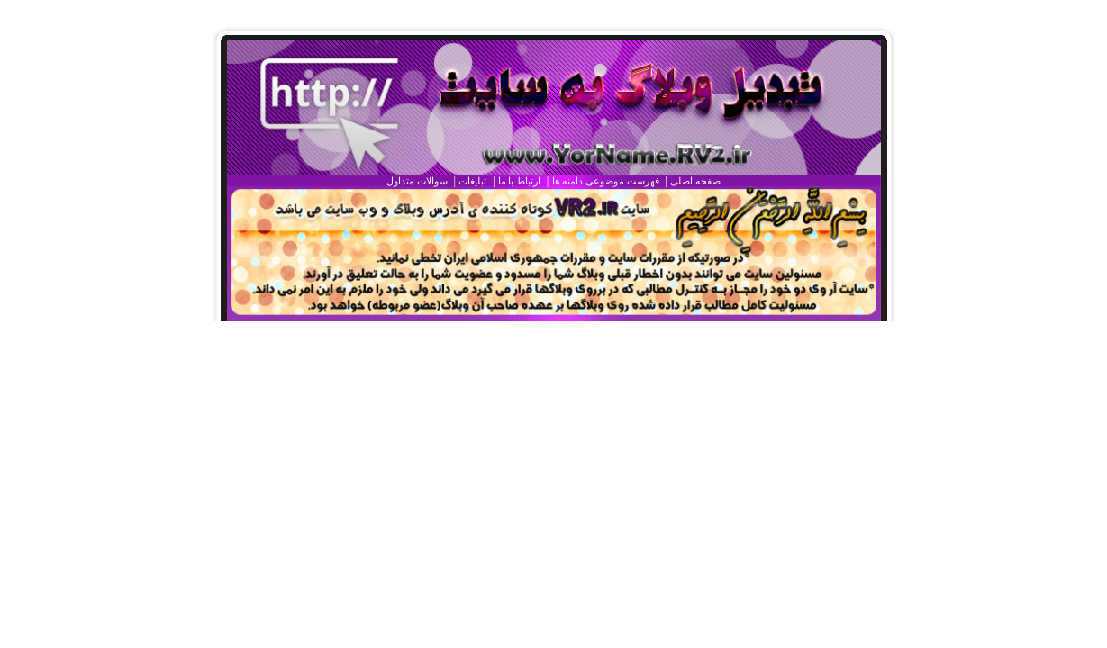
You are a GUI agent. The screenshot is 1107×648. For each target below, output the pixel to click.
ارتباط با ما (519, 181)
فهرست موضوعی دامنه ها (605, 181)
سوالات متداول (417, 181)
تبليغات (472, 181)
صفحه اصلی (695, 181)
